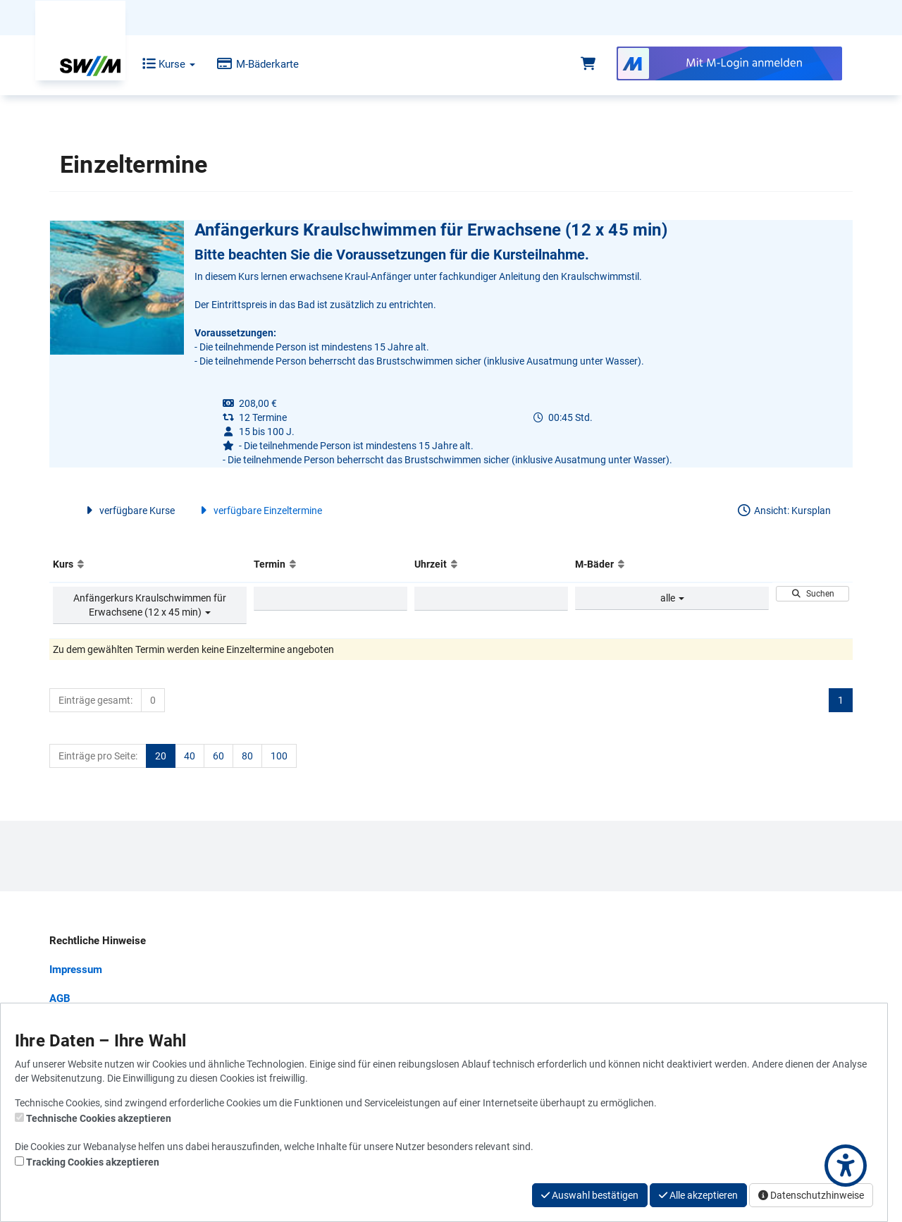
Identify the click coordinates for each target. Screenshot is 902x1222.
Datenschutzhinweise (811, 1195)
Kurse (158, 64)
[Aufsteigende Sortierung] (81, 564)
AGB (59, 998)
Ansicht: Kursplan (783, 510)
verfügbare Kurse (128, 510)
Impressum (75, 969)
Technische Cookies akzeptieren (98, 1118)
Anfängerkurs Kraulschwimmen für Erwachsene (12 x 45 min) (149, 605)
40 (189, 756)
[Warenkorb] (588, 64)
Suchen (812, 594)
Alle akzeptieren (698, 1195)
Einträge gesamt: (95, 700)
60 (218, 756)
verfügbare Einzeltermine (259, 510)
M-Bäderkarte (247, 64)
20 (160, 756)
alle (672, 598)
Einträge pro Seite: (97, 756)
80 (247, 756)
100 (279, 756)
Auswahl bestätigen (589, 1195)
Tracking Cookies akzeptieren (92, 1162)
